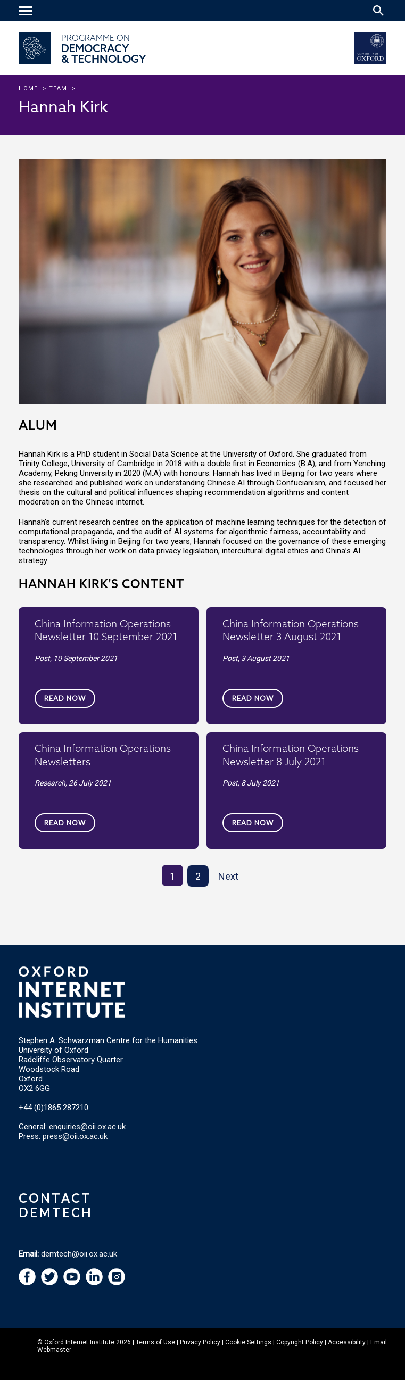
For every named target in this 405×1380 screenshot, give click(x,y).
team (58, 88)
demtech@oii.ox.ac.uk (79, 1254)
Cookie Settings (248, 1342)
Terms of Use (155, 1342)
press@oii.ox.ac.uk (75, 1136)
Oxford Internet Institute (79, 1342)
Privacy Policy (200, 1342)
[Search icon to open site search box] (378, 11)
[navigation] (27, 12)
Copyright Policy (299, 1342)
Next (228, 876)
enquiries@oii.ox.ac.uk (87, 1126)
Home (28, 88)
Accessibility (347, 1342)
